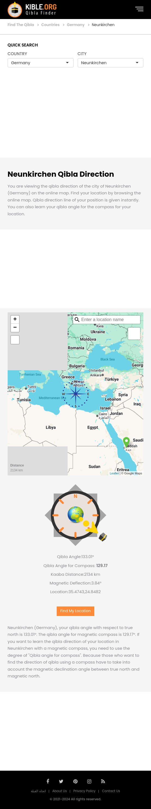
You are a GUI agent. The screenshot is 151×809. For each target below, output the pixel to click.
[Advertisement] (75, 118)
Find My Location (75, 611)
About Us (59, 791)
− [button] (15, 328)
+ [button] (15, 320)
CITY (82, 53)
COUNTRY (17, 53)
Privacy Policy (84, 791)
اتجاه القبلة (38, 791)
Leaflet (114, 473)
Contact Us (111, 791)
